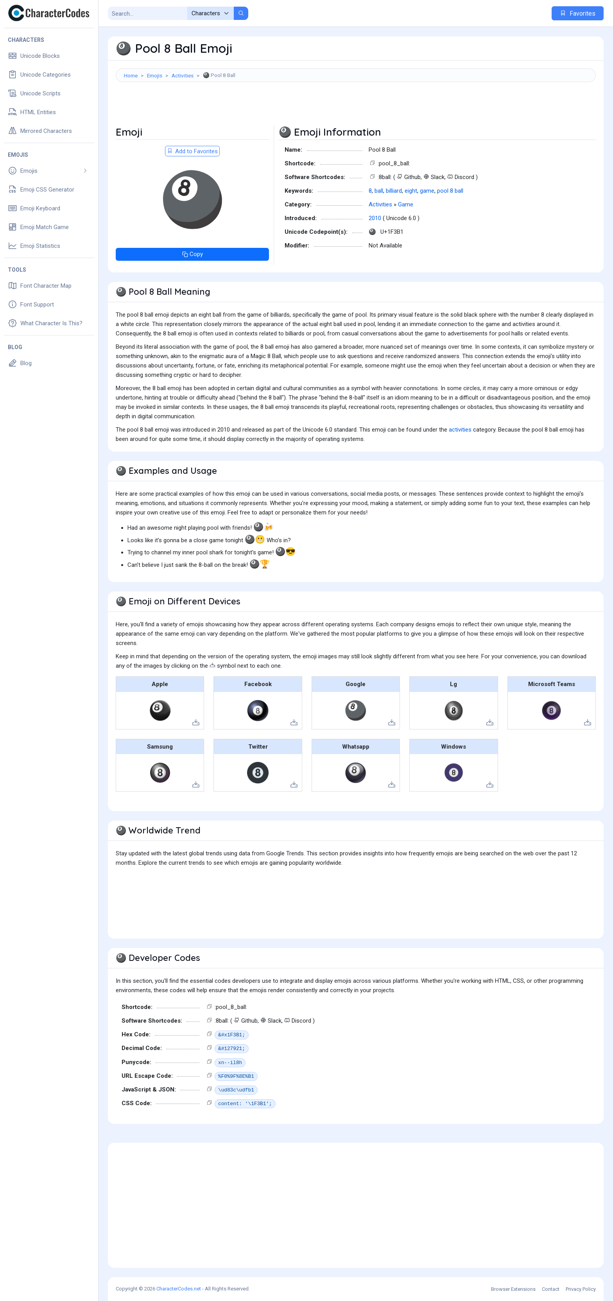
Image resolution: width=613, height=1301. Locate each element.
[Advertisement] (355, 107)
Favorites (577, 13)
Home (131, 75)
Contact (550, 1289)
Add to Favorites (192, 151)
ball (379, 190)
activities (460, 429)
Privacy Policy (581, 1289)
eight (411, 190)
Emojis (154, 75)
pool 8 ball (450, 190)
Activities (183, 75)
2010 (375, 218)
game (427, 190)
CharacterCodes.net (178, 1289)
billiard (394, 190)
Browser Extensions (513, 1289)
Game (405, 204)
